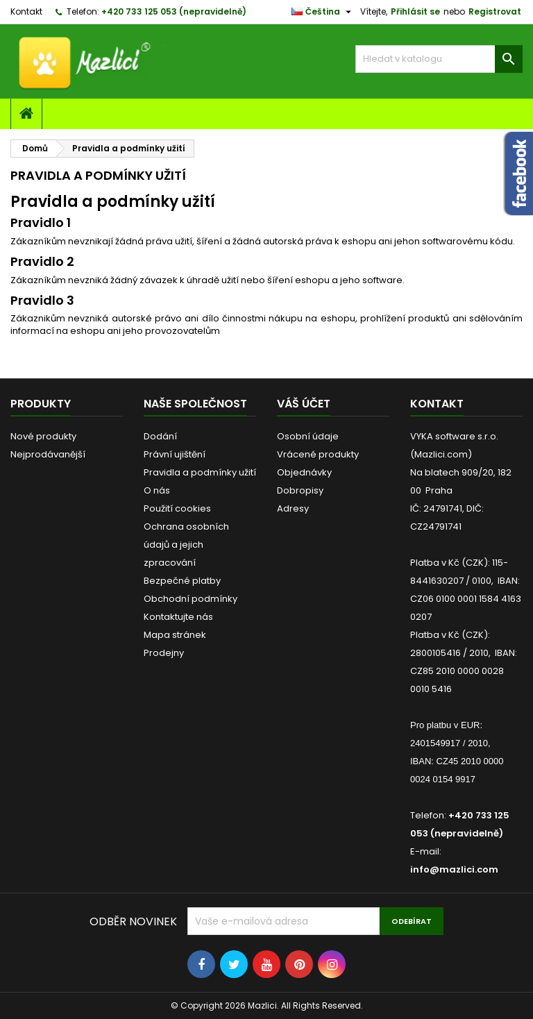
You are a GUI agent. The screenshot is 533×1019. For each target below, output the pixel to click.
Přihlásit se (415, 11)
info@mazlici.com (454, 869)
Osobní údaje (308, 436)
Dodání (160, 436)
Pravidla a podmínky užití (200, 472)
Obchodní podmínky (190, 598)
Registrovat (494, 11)
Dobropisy (300, 490)
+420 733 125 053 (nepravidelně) (173, 11)
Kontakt (26, 11)
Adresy (293, 508)
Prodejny (164, 652)
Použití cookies (177, 508)
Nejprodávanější (47, 454)
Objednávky (304, 472)
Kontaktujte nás (178, 616)
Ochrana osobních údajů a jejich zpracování (186, 544)
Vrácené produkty (318, 454)
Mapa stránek (175, 634)
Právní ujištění (174, 454)
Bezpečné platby (182, 580)
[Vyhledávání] (439, 59)
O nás (157, 490)
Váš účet (303, 404)
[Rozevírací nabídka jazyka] (323, 12)
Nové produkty (43, 436)
